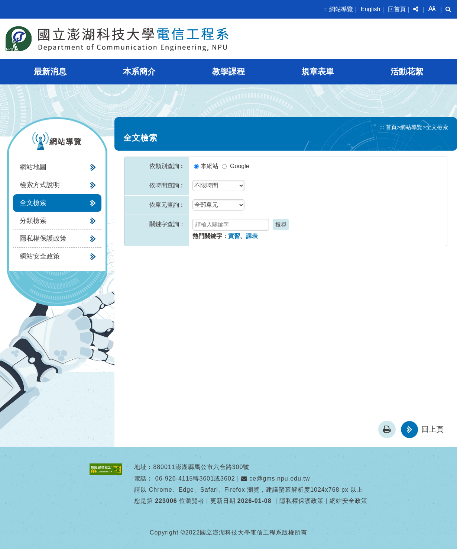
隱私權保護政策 (43, 238)
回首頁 (397, 9)
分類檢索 (33, 220)
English (370, 9)
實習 (234, 236)
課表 (252, 236)
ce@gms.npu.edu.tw (275, 478)
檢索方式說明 (40, 185)
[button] (415, 9)
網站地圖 (33, 167)
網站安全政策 (40, 256)
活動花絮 (406, 71)
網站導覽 (341, 9)
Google (239, 166)
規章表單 (317, 71)
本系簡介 (139, 71)
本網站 (209, 166)
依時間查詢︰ (167, 185)
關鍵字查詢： (167, 224)
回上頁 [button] (432, 429)
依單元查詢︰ (167, 205)
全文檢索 (33, 202)
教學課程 (228, 71)
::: (326, 9)
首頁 (391, 127)
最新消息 (50, 71)
